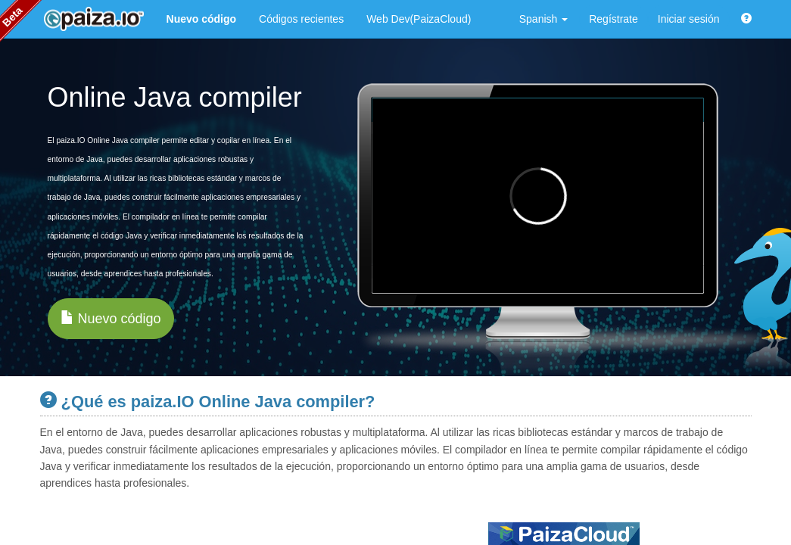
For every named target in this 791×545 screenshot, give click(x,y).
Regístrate (613, 19)
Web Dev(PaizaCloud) (418, 19)
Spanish (543, 19)
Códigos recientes (301, 19)
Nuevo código (111, 318)
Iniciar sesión (689, 19)
